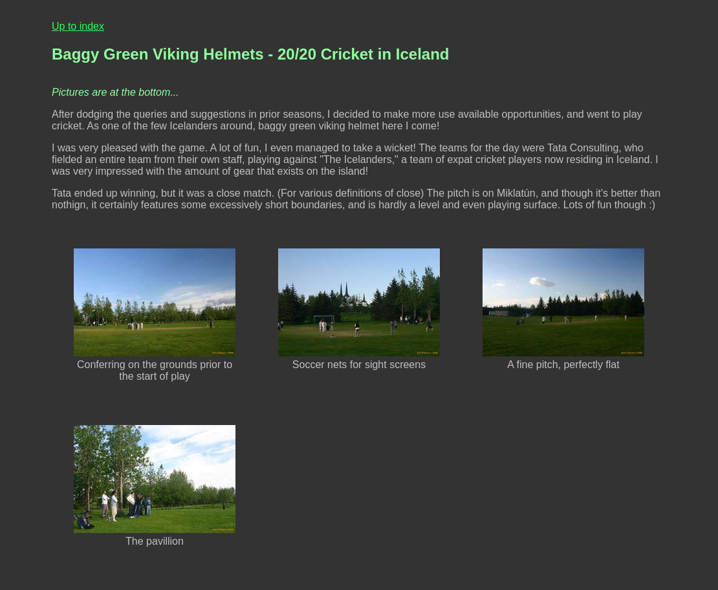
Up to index (78, 26)
